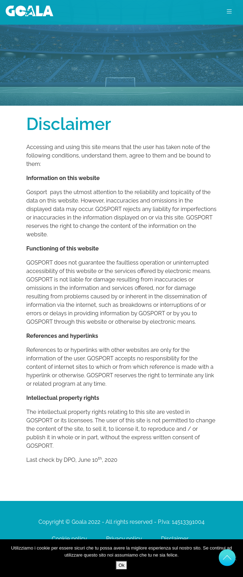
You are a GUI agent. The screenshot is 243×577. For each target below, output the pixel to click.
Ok (121, 565)
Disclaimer (175, 538)
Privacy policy (124, 538)
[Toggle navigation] (229, 11)
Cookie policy (69, 538)
